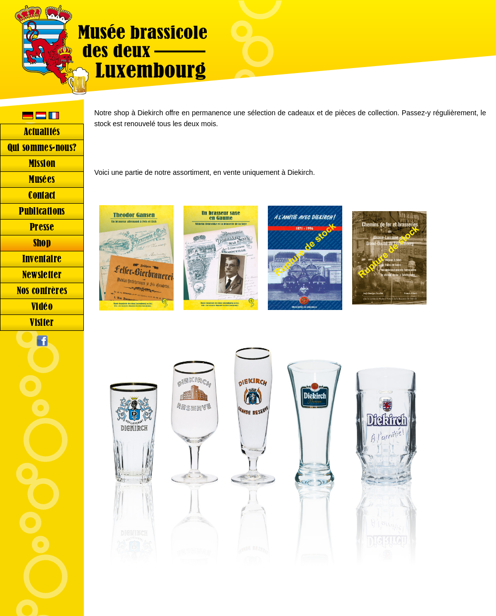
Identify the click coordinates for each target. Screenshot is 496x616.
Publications (42, 211)
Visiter (42, 322)
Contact (42, 195)
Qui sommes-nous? (42, 148)
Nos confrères (42, 291)
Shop (42, 243)
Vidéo (42, 306)
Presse (42, 227)
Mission (42, 163)
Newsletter (42, 275)
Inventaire (42, 259)
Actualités (42, 132)
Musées (42, 179)
